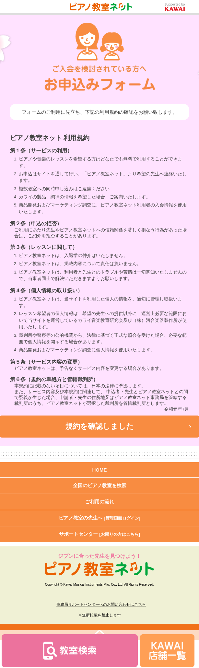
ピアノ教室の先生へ (99, 518)
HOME (99, 470)
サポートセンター (99, 534)
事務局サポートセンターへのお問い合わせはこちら (101, 604)
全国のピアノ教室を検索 (99, 485)
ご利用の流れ (99, 501)
